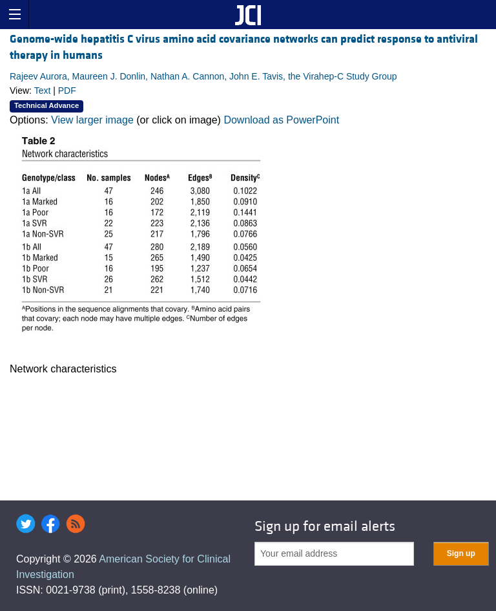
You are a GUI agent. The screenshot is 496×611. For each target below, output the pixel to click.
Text (42, 90)
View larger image (92, 119)
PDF (67, 90)
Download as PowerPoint (281, 119)
